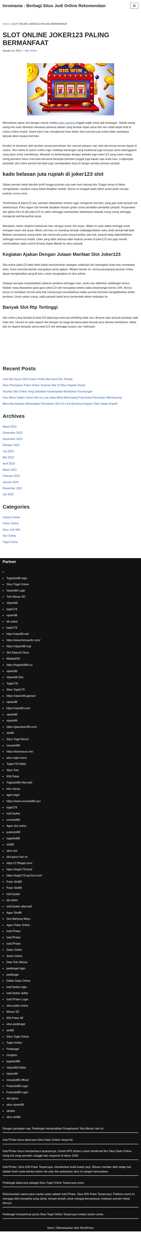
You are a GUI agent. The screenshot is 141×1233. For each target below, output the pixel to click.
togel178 (11, 610)
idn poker (12, 623)
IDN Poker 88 (14, 1019)
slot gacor (12, 1100)
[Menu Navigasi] (134, 6)
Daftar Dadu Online (18, 982)
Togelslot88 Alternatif (19, 784)
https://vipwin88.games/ (21, 697)
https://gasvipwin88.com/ (21, 728)
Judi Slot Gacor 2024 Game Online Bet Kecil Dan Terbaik (38, 380)
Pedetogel (12, 1050)
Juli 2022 (8, 495)
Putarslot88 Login (17, 1087)
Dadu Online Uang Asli (58, 1141)
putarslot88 (13, 833)
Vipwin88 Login (15, 592)
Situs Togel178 (15, 691)
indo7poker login (16, 988)
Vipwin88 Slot (14, 678)
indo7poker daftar (17, 994)
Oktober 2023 (11, 446)
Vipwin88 (12, 604)
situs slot (11, 852)
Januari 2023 (11, 483)
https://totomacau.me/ (19, 753)
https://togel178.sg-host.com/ (24, 877)
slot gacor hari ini (17, 858)
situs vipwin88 (15, 1106)
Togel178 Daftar (16, 765)
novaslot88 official (17, 1081)
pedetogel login (15, 969)
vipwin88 (11, 616)
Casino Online (11, 518)
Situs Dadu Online (120, 1152)
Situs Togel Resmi (17, 740)
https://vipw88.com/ (18, 709)
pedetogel (12, 976)
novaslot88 (13, 747)
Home (6, 23)
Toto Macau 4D (15, 598)
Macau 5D (12, 1013)
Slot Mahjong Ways (18, 920)
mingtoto (11, 1056)
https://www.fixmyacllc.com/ (23, 641)
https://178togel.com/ (19, 864)
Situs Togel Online (17, 585)
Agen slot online (16, 827)
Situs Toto (12, 771)
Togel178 (12, 685)
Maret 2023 (10, 471)
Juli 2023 (8, 452)
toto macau (13, 790)
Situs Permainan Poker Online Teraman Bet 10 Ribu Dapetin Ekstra (44, 386)
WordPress (87, 1229)
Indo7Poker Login (17, 1000)
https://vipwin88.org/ (18, 647)
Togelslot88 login (16, 579)
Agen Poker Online (18, 926)
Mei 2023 (8, 458)
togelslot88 (13, 839)
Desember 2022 (12, 489)
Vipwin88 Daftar (16, 1069)
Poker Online (11, 524)
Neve (50, 1229)
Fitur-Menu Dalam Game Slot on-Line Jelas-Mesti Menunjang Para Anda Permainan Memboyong (63, 398)
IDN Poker (12, 778)
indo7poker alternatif (19, 908)
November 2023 (12, 440)
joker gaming (67, 122)
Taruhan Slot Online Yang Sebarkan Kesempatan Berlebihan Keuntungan (48, 392)
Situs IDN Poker (87, 1195)
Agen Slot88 (14, 914)
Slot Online (31, 50)
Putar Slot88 (14, 883)
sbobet (10, 1112)
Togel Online (10, 543)
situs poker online (17, 1007)
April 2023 (9, 464)
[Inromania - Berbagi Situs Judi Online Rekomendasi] (54, 5)
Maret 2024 (10, 427)
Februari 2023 (11, 477)
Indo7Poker (13, 932)
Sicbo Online (14, 957)
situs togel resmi (16, 759)
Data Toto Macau (17, 963)
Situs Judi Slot (11, 531)
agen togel (13, 796)
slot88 (10, 734)
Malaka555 (13, 660)
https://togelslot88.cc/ (19, 666)
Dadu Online (14, 951)
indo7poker (13, 815)
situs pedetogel (15, 1025)
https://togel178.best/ (19, 870)
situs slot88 (13, 1118)
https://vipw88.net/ (17, 635)
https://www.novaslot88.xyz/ (23, 802)
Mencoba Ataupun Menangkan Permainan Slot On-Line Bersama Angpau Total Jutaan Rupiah (61, 404)
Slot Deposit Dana (17, 654)
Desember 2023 (12, 433)
